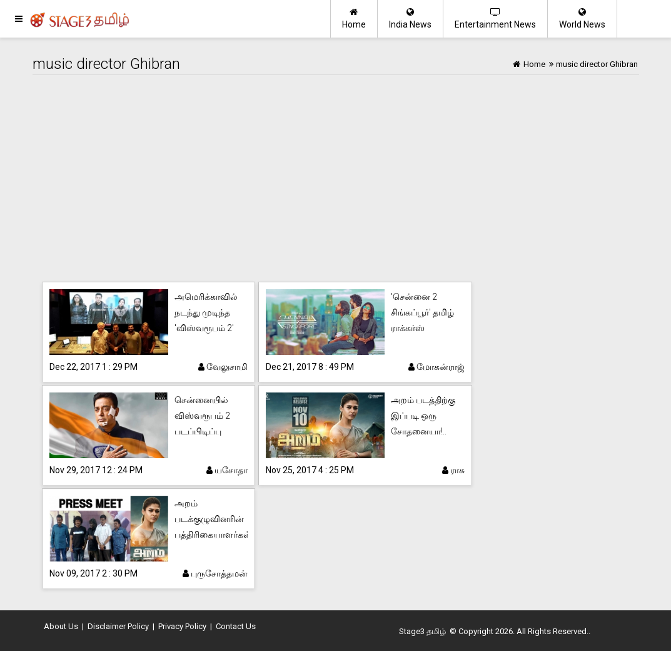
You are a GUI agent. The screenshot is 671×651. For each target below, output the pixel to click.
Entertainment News (495, 18)
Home (354, 18)
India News (410, 18)
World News (582, 18)
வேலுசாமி (223, 367)
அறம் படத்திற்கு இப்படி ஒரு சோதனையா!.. (423, 415)
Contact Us (236, 626)
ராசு (453, 470)
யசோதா (227, 470)
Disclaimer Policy (118, 626)
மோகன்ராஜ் (436, 367)
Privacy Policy (182, 626)
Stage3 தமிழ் (422, 631)
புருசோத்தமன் (215, 573)
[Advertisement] (336, 181)
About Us (61, 626)
